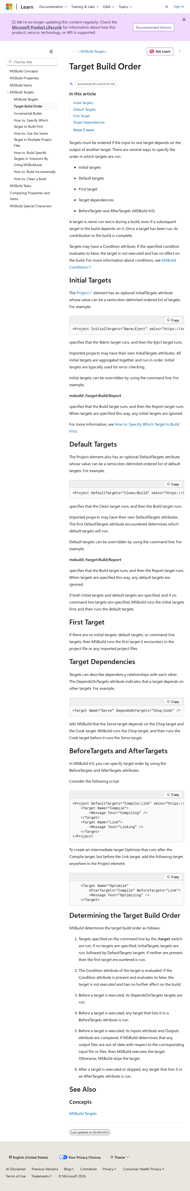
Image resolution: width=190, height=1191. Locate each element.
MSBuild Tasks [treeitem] (20, 185)
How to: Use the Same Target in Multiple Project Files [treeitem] (33, 139)
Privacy (108, 1169)
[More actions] (179, 51)
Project (82, 292)
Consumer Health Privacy (142, 1169)
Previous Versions (45, 1169)
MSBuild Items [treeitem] (21, 85)
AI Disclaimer (16, 1169)
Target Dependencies (89, 122)
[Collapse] (51, 51)
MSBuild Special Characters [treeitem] (30, 206)
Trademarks (40, 1176)
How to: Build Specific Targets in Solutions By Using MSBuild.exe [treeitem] (31, 158)
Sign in (179, 6)
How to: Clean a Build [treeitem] (30, 178)
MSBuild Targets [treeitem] (26, 99)
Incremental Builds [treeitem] (28, 113)
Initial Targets (83, 102)
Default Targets (84, 109)
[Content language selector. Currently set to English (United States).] (28, 1157)
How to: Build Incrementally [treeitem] (35, 171)
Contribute (88, 1169)
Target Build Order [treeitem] (28, 106)
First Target (81, 115)
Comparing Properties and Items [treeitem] (30, 195)
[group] (126, 329)
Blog (67, 1169)
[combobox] (31, 62)
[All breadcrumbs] (73, 51)
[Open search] (167, 6)
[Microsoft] (9, 6)
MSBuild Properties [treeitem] (24, 78)
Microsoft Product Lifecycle (37, 27)
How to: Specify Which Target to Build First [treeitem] (31, 123)
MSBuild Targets (93, 51)
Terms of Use (15, 1176)
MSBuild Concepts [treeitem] (24, 71)
